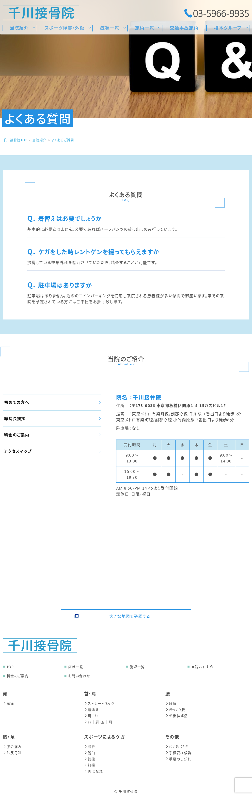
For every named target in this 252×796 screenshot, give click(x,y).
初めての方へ (52, 402)
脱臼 (89, 751)
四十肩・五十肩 (98, 721)
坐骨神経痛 (176, 715)
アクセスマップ (52, 451)
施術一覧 (137, 666)
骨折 (89, 745)
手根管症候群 (178, 751)
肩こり (91, 715)
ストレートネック (99, 703)
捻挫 (89, 757)
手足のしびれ (178, 757)
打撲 (89, 763)
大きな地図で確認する (129, 614)
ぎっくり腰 (175, 709)
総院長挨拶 (52, 418)
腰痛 (171, 703)
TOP (10, 666)
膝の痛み (12, 745)
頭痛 (8, 703)
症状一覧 (75, 666)
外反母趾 (12, 751)
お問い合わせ (79, 675)
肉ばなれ (93, 769)
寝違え (91, 709)
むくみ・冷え (177, 745)
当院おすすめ (202, 666)
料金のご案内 (52, 434)
